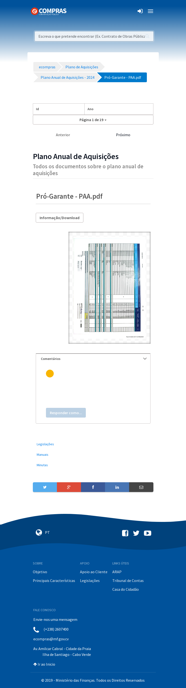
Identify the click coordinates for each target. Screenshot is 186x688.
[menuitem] (93, 444)
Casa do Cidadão (125, 589)
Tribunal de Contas (128, 580)
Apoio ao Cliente (93, 571)
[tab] (93, 359)
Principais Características (54, 580)
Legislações (90, 580)
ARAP (117, 571)
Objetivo (40, 571)
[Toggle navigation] (73, 11)
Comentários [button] (94, 359)
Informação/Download (60, 217)
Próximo (123, 134)
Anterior (63, 134)
